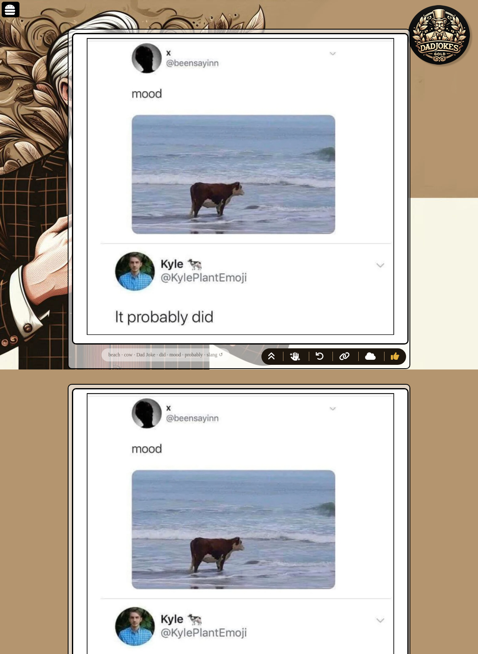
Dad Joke (145, 355)
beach (114, 355)
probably (194, 355)
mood (175, 355)
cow (128, 355)
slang (211, 355)
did (162, 355)
